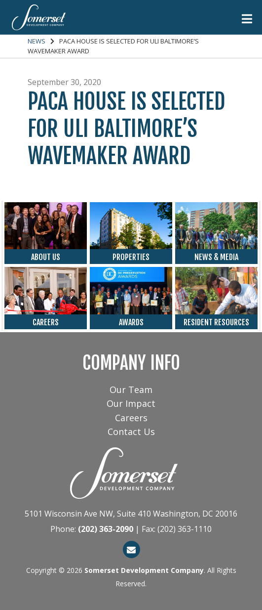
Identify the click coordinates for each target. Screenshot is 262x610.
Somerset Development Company (144, 570)
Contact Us (131, 431)
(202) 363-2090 (105, 528)
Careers (131, 418)
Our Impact (131, 403)
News (36, 41)
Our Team (131, 389)
